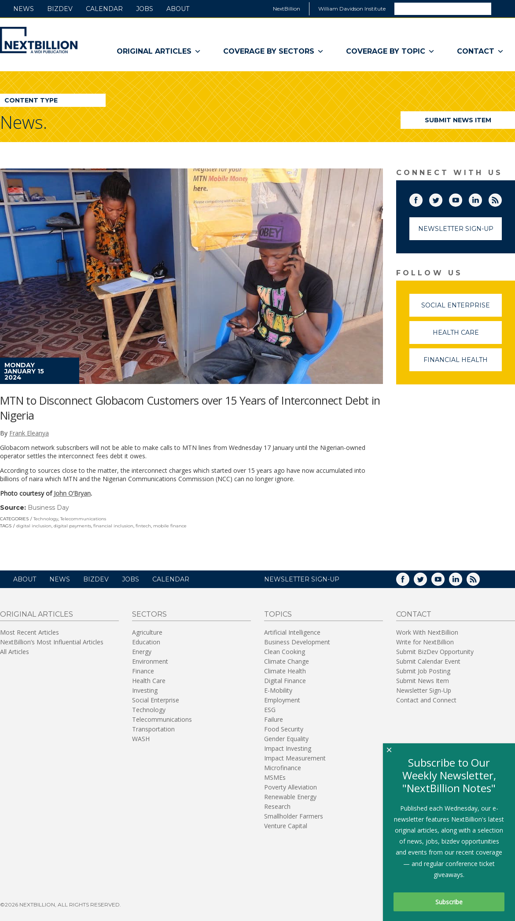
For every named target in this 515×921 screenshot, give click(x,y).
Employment (282, 700)
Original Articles (159, 51)
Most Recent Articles (29, 632)
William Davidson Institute (352, 8)
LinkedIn (481, 198)
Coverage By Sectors (273, 51)
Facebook (422, 198)
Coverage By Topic (390, 51)
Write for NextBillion (425, 642)
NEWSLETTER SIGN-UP (301, 579)
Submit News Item (458, 120)
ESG (270, 709)
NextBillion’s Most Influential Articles (51, 642)
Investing (145, 690)
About (177, 9)
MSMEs (275, 777)
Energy (141, 651)
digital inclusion (34, 526)
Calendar (104, 9)
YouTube (461, 198)
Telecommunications (83, 519)
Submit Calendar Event (428, 661)
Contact (480, 51)
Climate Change (286, 661)
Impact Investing (287, 748)
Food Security (283, 729)
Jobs (144, 9)
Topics (278, 614)
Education (146, 642)
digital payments (72, 526)
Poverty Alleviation (290, 787)
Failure (273, 719)
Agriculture (147, 632)
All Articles (14, 651)
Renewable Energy (290, 797)
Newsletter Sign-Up (455, 229)
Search (502, 8)
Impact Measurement (295, 758)
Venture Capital (285, 826)
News (23, 9)
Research (277, 806)
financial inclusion (113, 526)
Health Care (467, 336)
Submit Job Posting (423, 671)
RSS (501, 198)
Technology (45, 519)
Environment (150, 661)
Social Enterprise (461, 309)
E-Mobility (278, 690)
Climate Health (285, 671)
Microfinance (282, 768)
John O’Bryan (72, 493)
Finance (143, 671)
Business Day (48, 508)
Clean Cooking (284, 651)
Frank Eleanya (29, 433)
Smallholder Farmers (293, 816)
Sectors (149, 614)
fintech (143, 526)
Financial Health (462, 363)
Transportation (153, 729)
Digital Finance (285, 680)
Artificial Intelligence (292, 632)
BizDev (60, 9)
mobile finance (170, 526)
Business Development (297, 642)
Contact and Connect (426, 700)
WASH (141, 739)
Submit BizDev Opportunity (435, 651)
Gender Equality (286, 739)
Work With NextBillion (427, 632)
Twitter (441, 198)
